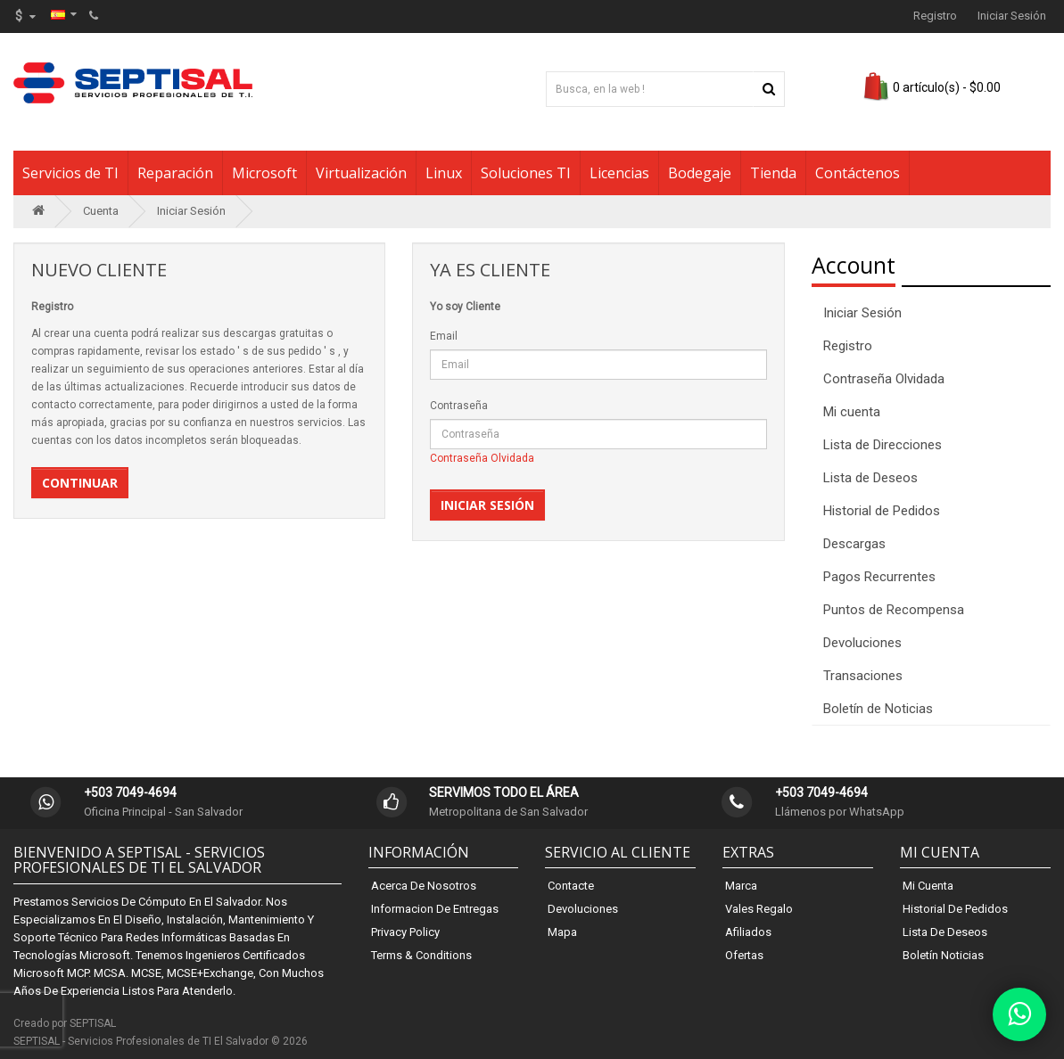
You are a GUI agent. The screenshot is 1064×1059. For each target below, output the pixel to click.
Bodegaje (699, 173)
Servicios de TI (70, 173)
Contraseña (459, 405)
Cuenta (101, 211)
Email (444, 336)
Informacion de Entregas (435, 908)
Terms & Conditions (421, 955)
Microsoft (264, 173)
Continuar (80, 482)
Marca (741, 885)
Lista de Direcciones (882, 445)
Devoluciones (862, 643)
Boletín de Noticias (878, 709)
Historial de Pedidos (881, 511)
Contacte (571, 885)
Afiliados (748, 932)
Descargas (854, 544)
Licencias (619, 173)
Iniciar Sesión (1011, 15)
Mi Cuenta (928, 885)
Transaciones (863, 676)
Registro (935, 15)
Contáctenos (857, 173)
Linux (443, 173)
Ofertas (744, 955)
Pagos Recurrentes (879, 577)
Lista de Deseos (870, 478)
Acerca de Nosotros (423, 885)
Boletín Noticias (943, 955)
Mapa (562, 932)
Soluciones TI (526, 173)
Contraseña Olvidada (482, 458)
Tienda (773, 173)
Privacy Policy (405, 932)
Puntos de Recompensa (893, 610)
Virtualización (361, 173)
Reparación (175, 173)
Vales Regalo (759, 908)
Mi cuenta (851, 412)
